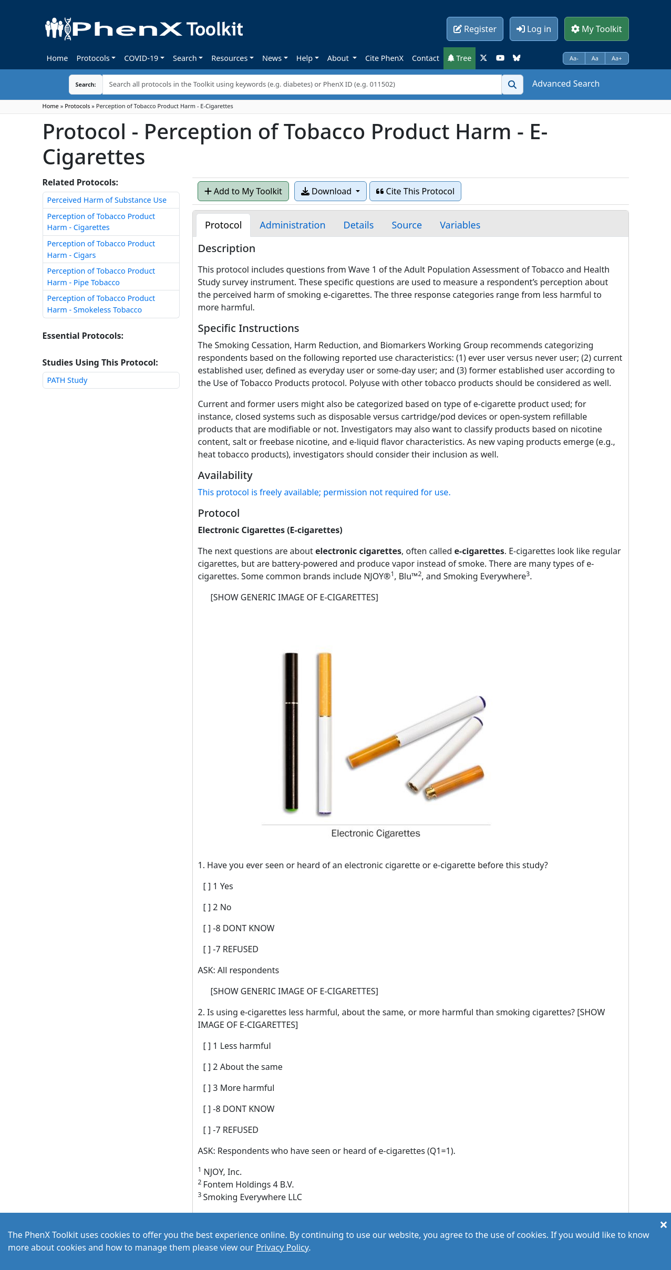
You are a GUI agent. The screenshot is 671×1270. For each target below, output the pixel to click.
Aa (595, 58)
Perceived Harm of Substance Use (107, 200)
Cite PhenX (384, 58)
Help (304, 58)
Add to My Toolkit (243, 191)
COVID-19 (141, 58)
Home (57, 58)
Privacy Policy (282, 1247)
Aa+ (617, 58)
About (339, 58)
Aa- (574, 58)
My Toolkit (596, 29)
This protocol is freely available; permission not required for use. (324, 492)
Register (475, 29)
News (272, 58)
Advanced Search (566, 83)
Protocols (92, 58)
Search (185, 58)
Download (327, 191)
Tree (460, 58)
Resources (229, 58)
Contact (425, 58)
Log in (534, 29)
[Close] (663, 1224)
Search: (78, 84)
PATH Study (67, 380)
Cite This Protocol (415, 191)
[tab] (223, 225)
